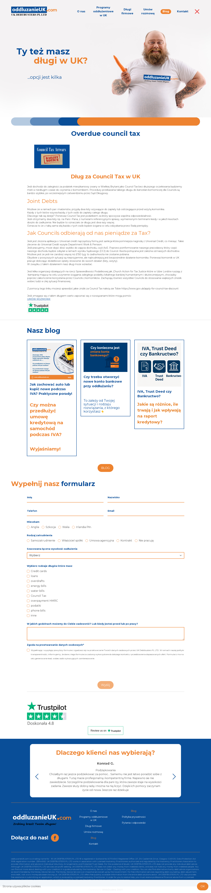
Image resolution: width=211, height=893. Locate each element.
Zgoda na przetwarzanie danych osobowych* (55, 644)
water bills (37, 590)
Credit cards (39, 571)
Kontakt (182, 11)
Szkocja (51, 527)
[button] (37, 777)
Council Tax (38, 595)
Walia (65, 527)
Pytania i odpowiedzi (134, 822)
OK (203, 886)
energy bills (38, 585)
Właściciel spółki (72, 540)
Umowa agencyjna (101, 540)
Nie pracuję (146, 540)
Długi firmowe (127, 11)
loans (34, 576)
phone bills (38, 610)
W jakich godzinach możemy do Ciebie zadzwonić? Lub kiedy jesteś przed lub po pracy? (82, 623)
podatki (36, 605)
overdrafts (37, 581)
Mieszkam (33, 521)
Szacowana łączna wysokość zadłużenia (52, 548)
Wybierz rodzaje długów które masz (49, 565)
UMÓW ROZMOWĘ (38, 299)
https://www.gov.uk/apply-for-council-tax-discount (150, 288)
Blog (166, 11)
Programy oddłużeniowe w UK (103, 11)
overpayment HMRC (44, 600)
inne (34, 615)
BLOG (105, 468)
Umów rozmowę (148, 11)
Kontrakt (126, 540)
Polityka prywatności (134, 816)
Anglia (35, 527)
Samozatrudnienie (43, 540)
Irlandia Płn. (83, 527)
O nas (81, 11)
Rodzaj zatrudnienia (39, 535)
